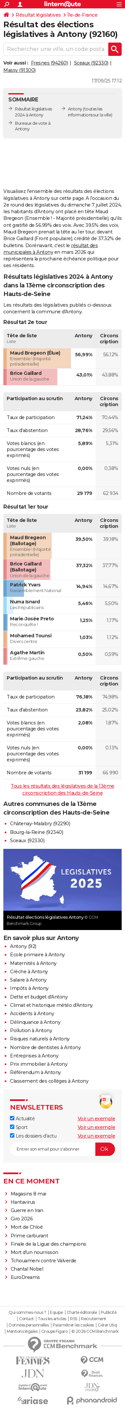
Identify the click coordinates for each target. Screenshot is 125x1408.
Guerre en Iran (27, 1210)
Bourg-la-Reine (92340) (36, 832)
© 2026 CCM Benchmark (95, 1331)
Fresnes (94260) (49, 63)
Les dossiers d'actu (33, 1136)
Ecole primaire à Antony (37, 955)
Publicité (109, 1312)
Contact (26, 1319)
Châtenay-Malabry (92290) (40, 824)
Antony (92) (23, 946)
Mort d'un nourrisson (34, 1252)
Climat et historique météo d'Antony (51, 1005)
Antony (75, 108)
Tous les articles (52, 1319)
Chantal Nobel (27, 1269)
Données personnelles (29, 1325)
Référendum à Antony (35, 1072)
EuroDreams (25, 1277)
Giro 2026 (22, 1219)
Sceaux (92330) (91, 63)
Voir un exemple (96, 1119)
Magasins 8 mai (28, 1194)
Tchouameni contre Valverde (43, 1261)
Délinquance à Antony (35, 1022)
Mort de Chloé (27, 1227)
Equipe (56, 1312)
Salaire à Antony (28, 980)
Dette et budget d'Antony (39, 997)
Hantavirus (23, 1202)
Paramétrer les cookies (73, 1325)
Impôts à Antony (29, 988)
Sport (18, 1127)
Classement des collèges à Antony (49, 1081)
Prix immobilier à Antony (38, 1064)
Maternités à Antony (33, 963)
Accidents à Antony (32, 1014)
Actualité (22, 1119)
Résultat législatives (38, 15)
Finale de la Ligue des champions (48, 1244)
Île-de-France (82, 15)
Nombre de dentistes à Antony (45, 1047)
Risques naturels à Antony (40, 1039)
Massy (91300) (19, 70)
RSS (73, 1319)
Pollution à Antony (31, 1030)
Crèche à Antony (29, 972)
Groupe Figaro (54, 1331)
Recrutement (93, 1319)
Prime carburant (29, 1236)
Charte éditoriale (82, 1312)
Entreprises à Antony (34, 1056)
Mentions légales (22, 1331)
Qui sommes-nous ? (27, 1312)
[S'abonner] (62, 1149)
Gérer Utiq (107, 1325)
